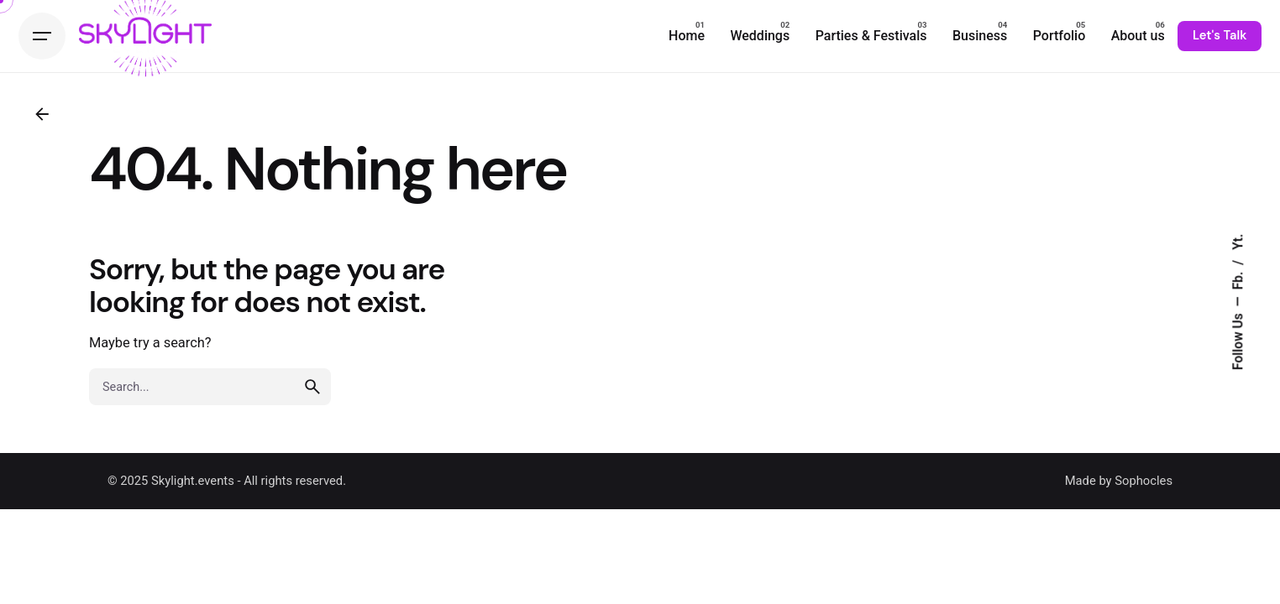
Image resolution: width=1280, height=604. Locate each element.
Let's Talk (1219, 35)
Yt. (1238, 242)
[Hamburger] (42, 36)
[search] (312, 386)
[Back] (42, 114)
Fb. (1238, 279)
